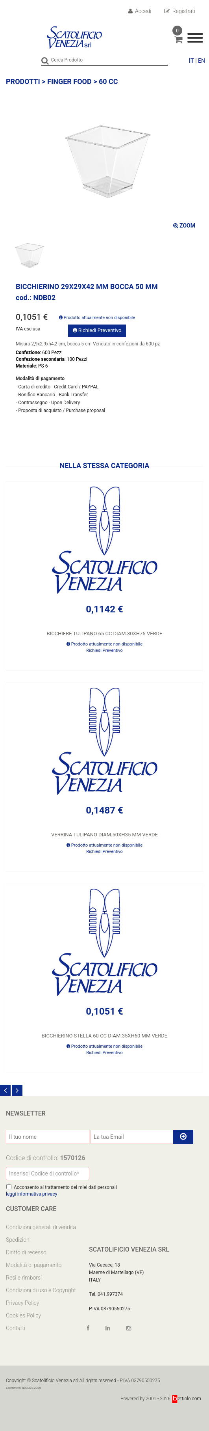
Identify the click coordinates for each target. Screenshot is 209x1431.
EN (201, 61)
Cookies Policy (23, 1315)
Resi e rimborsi (24, 1277)
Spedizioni (18, 1240)
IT (191, 61)
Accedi (140, 11)
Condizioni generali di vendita (41, 1227)
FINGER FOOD (69, 81)
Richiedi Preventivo (97, 330)
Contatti (15, 1328)
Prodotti (23, 81)
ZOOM (184, 225)
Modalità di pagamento (33, 1265)
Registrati (179, 11)
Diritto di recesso (26, 1252)
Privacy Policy (22, 1303)
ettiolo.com (186, 1398)
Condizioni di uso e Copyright (41, 1290)
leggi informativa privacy (31, 1194)
